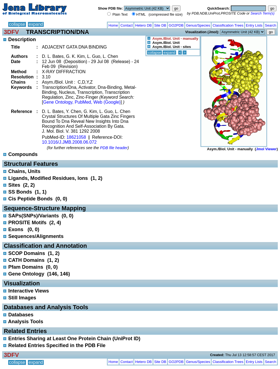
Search (270, 25)
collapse (17, 24)
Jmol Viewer (266, 149)
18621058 (76, 137)
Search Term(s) (262, 13)
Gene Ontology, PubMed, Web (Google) (82, 102)
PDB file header (114, 148)
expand (36, 24)
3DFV (11, 32)
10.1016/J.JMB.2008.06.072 (69, 142)
